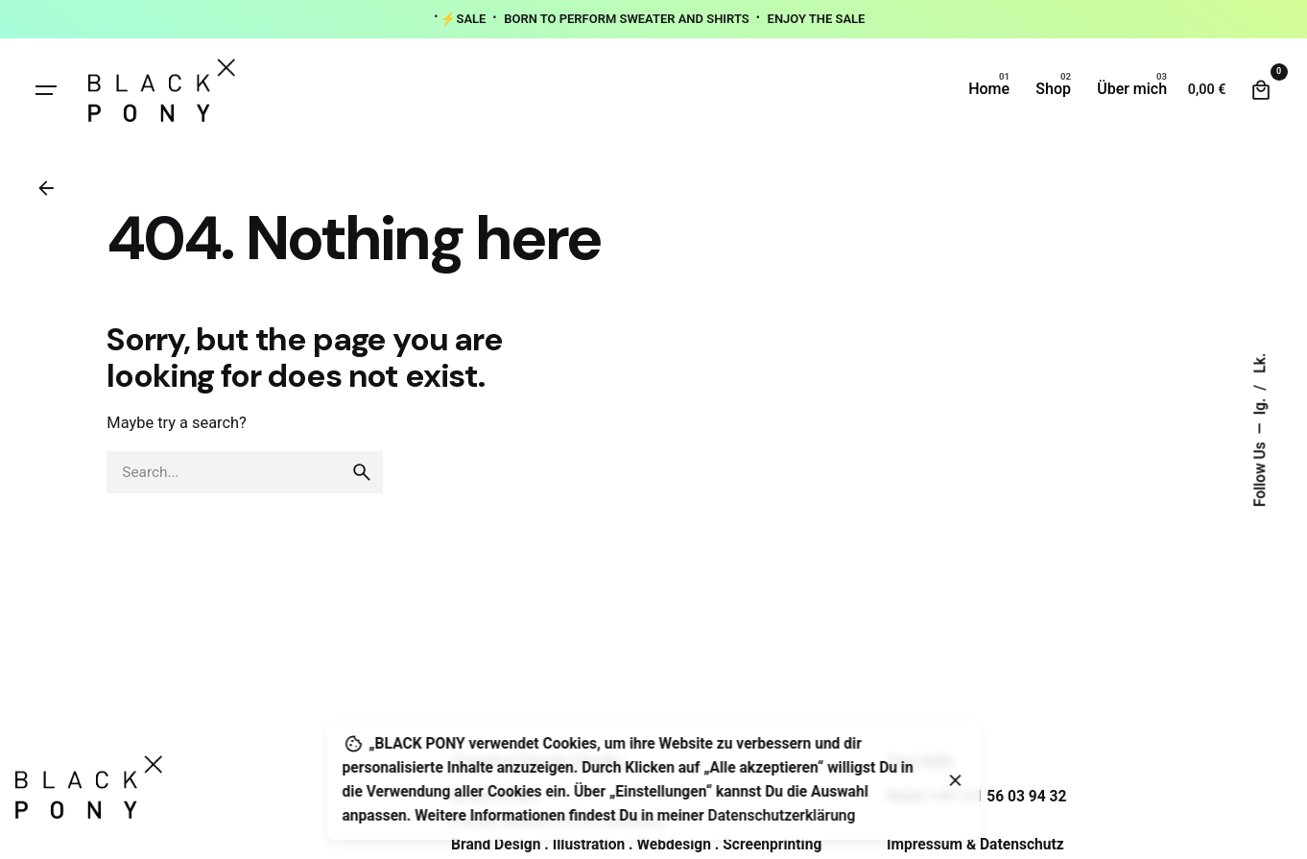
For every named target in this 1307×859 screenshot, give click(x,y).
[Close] (956, 780)
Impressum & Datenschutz (975, 844)
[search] (362, 472)
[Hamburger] (46, 90)
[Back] (46, 188)
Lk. (1261, 362)
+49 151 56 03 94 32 (997, 796)
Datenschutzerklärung (782, 815)
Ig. (1261, 404)
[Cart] (1261, 90)
